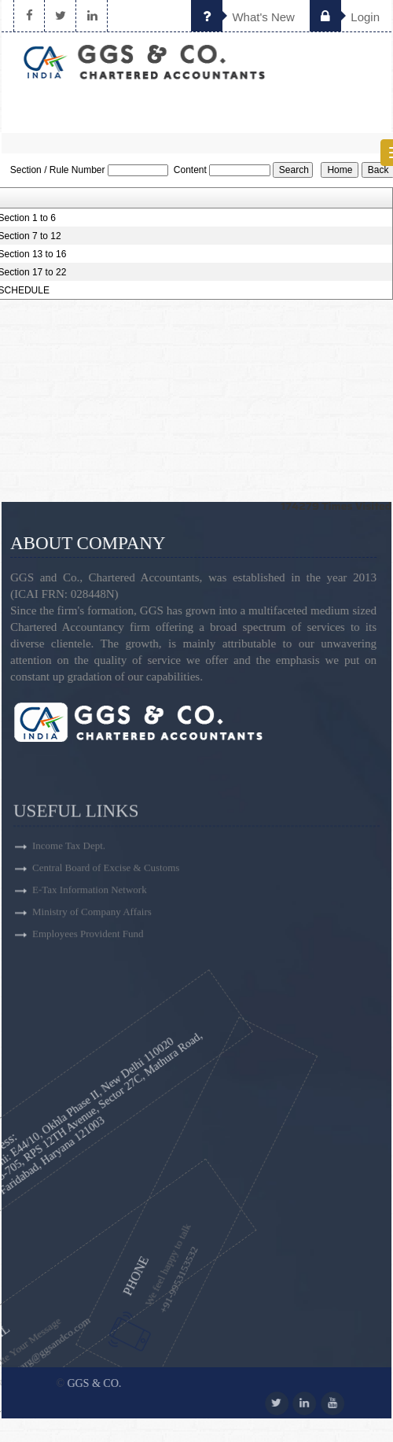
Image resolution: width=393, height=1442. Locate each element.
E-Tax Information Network (89, 921)
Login (345, 17)
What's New (243, 17)
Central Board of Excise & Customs (105, 899)
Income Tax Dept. (68, 877)
